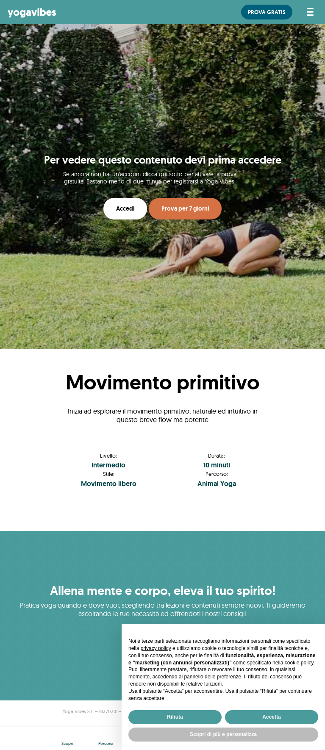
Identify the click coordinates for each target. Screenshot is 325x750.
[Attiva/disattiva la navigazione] (309, 12)
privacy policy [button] (156, 648)
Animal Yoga (216, 484)
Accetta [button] (271, 717)
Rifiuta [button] (175, 717)
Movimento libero (108, 484)
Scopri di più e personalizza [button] (223, 734)
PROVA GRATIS (267, 12)
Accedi (125, 208)
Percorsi (105, 743)
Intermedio (108, 465)
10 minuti (216, 465)
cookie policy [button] (299, 663)
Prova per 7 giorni (185, 208)
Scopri (67, 743)
